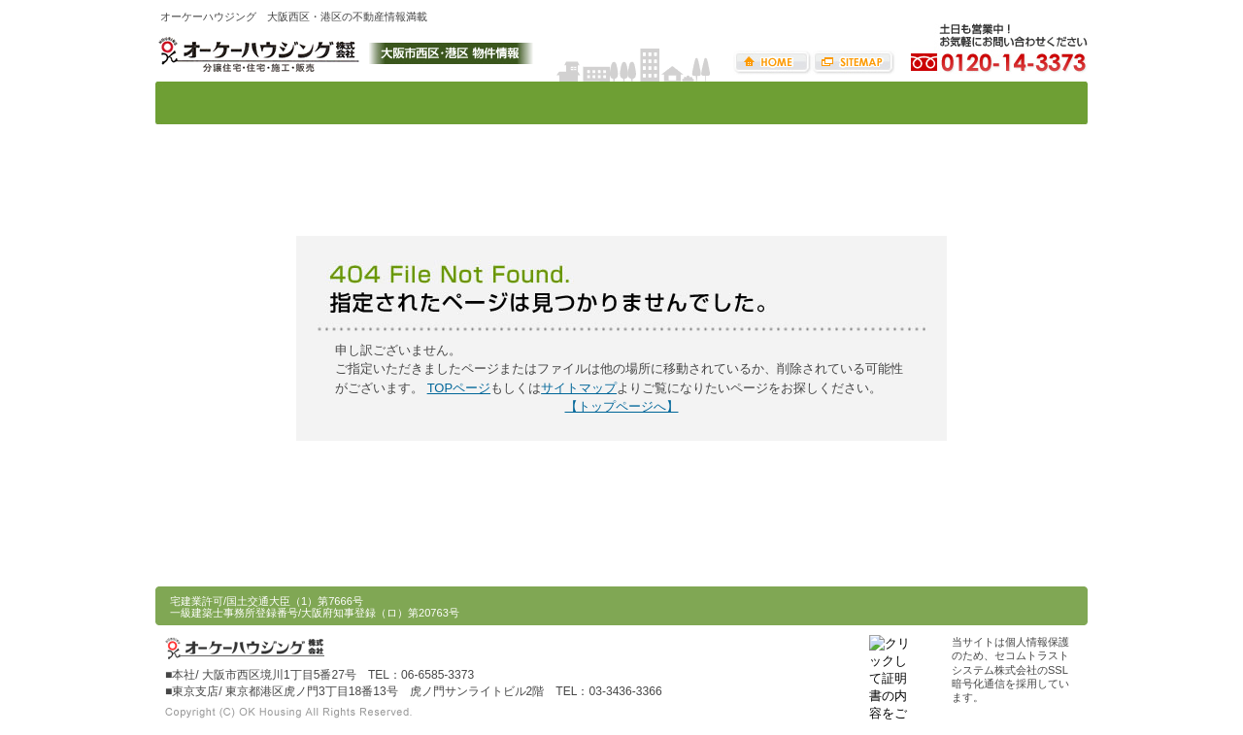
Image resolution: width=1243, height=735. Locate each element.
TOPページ (459, 388)
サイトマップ (853, 62)
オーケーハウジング (257, 52)
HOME (772, 62)
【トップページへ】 (622, 406)
